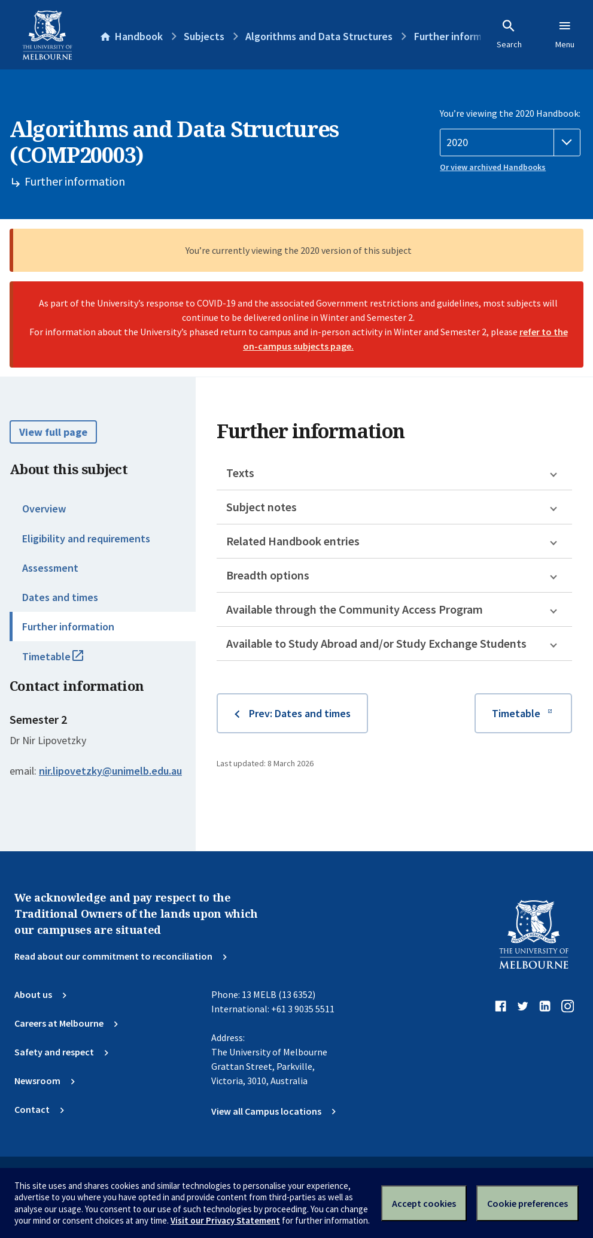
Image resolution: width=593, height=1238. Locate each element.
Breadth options (267, 575)
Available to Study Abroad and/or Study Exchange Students (376, 643)
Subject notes (261, 506)
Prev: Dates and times (300, 713)
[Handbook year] (510, 142)
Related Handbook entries (293, 540)
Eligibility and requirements (86, 538)
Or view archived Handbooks (493, 167)
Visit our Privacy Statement (225, 1220)
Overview (44, 508)
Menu (564, 34)
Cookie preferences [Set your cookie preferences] (527, 1203)
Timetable (66, 661)
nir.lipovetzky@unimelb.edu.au (110, 771)
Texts (240, 472)
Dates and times (60, 597)
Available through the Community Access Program (354, 609)
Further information (68, 626)
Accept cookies (424, 1203)
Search (509, 34)
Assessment (50, 568)
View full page (53, 432)
